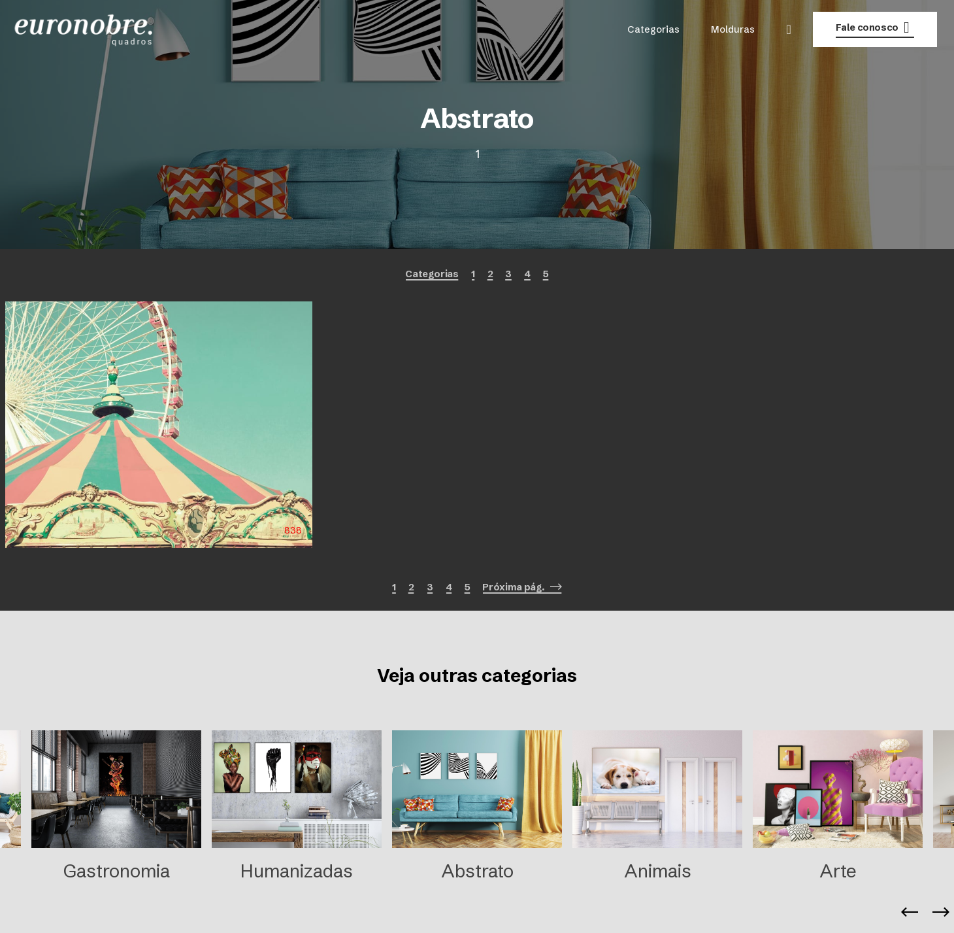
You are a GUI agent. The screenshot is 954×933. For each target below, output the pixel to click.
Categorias (653, 29)
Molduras (733, 29)
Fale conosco (875, 27)
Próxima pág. (521, 587)
